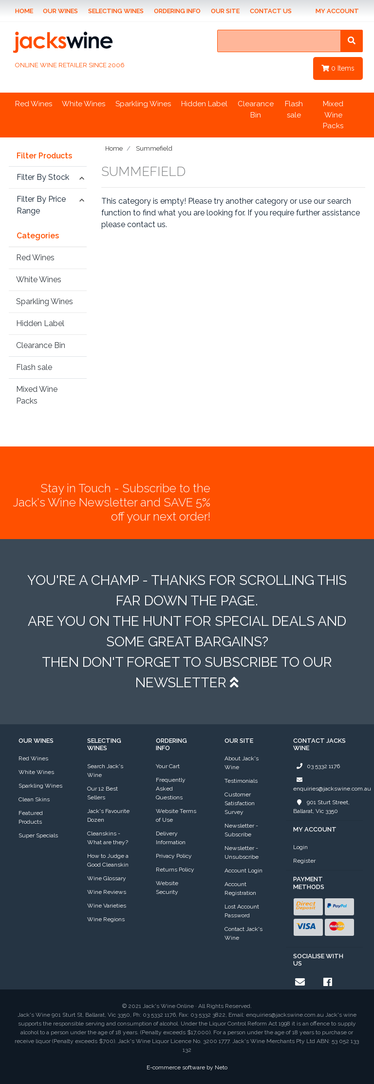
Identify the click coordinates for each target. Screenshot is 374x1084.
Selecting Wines (116, 11)
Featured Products (31, 817)
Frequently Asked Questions (171, 788)
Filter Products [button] (44, 156)
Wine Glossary (106, 878)
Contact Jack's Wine (243, 933)
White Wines (83, 103)
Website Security (167, 887)
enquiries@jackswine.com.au (332, 783)
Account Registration (240, 888)
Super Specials (38, 835)
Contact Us (271, 11)
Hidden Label (204, 103)
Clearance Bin (256, 109)
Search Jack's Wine (105, 770)
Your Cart (168, 766)
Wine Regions (106, 919)
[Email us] (300, 982)
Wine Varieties (106, 905)
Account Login (243, 870)
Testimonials (241, 780)
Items (338, 68)
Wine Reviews (106, 892)
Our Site (225, 11)
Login (300, 847)
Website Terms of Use (176, 815)
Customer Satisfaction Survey (239, 803)
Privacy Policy (174, 855)
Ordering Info (177, 11)
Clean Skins (34, 799)
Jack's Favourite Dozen (108, 815)
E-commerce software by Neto (187, 1067)
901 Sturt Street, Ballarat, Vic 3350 (321, 806)
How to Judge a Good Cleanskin (108, 860)
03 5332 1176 (316, 766)
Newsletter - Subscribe (241, 830)
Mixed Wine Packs (333, 114)
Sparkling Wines (143, 103)
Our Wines (60, 11)
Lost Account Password (241, 911)
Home (24, 11)
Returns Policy (175, 869)
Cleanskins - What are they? (107, 838)
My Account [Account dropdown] (337, 11)
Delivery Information (171, 838)
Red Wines (33, 103)
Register (304, 860)
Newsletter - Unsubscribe (241, 852)
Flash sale (294, 109)
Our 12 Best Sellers (102, 793)
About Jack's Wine (241, 763)
